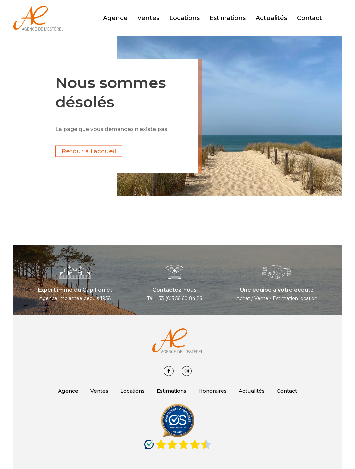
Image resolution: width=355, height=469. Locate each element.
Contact (287, 391)
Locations (132, 391)
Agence (68, 391)
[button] (338, 18)
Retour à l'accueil (89, 151)
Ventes (99, 391)
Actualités (252, 391)
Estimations (171, 391)
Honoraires (212, 391)
